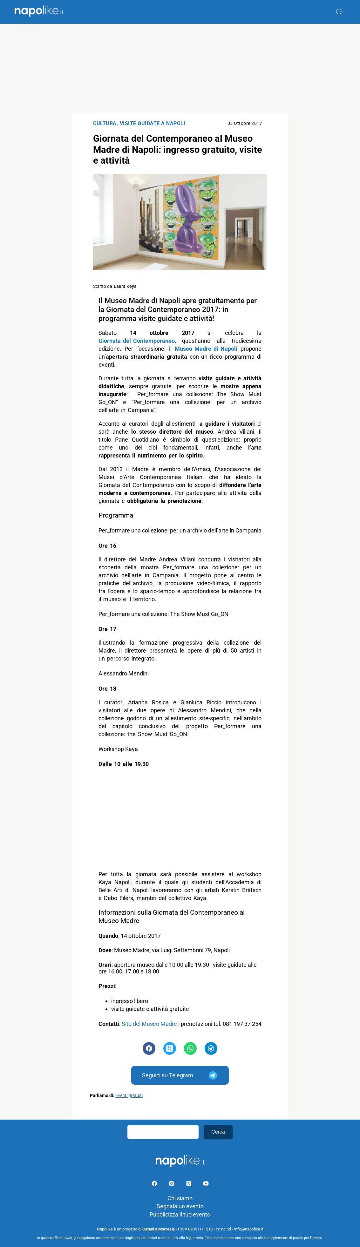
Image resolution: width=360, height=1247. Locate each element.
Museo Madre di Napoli (206, 348)
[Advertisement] (180, 68)
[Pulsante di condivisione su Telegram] (211, 1048)
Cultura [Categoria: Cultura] (105, 123)
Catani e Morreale (158, 1229)
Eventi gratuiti (129, 1095)
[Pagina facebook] (155, 1184)
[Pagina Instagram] (172, 1184)
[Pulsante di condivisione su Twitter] (169, 1048)
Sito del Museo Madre (149, 1023)
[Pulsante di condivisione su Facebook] (149, 1048)
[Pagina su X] (189, 1184)
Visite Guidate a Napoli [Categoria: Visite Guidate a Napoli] (153, 123)
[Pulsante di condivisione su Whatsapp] (190, 1048)
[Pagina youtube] (206, 1184)
